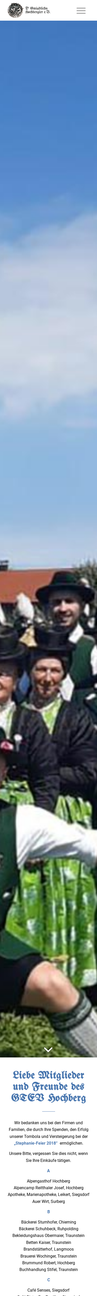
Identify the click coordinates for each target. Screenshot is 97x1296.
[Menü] (81, 10)
